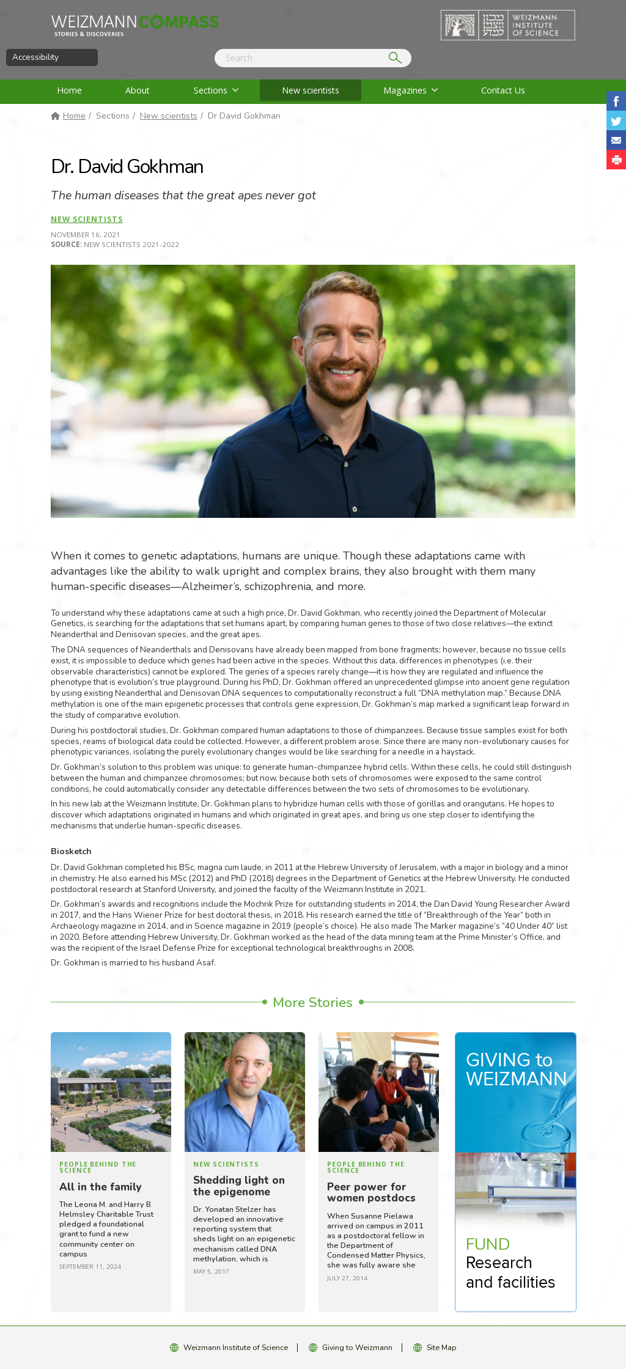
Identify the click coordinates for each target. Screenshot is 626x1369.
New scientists (310, 90)
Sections (210, 90)
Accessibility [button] (35, 57)
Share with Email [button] (616, 140)
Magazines (405, 90)
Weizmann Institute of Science (235, 1347)
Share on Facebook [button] (616, 101)
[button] (616, 159)
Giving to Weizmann (357, 1347)
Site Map (441, 1347)
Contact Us (503, 90)
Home (69, 90)
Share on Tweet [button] (616, 120)
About (137, 90)
